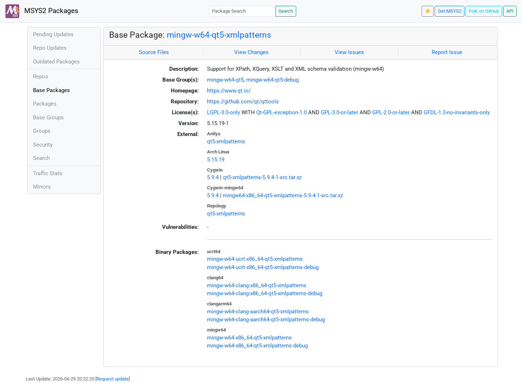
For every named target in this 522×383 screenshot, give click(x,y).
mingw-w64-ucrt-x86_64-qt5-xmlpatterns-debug (263, 267)
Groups (41, 131)
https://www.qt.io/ (229, 90)
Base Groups (48, 117)
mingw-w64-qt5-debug (272, 80)
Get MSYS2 (449, 11)
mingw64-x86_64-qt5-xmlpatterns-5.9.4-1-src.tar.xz (283, 195)
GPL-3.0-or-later (339, 112)
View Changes (251, 52)
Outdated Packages (56, 61)
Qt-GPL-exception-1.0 (281, 112)
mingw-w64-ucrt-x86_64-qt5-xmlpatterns (255, 259)
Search (285, 11)
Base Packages (51, 90)
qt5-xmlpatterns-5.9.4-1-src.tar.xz (262, 177)
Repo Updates (50, 48)
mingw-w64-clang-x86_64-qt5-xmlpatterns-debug (264, 293)
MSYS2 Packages (41, 11)
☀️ (428, 11)
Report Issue (447, 52)
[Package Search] (242, 11)
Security (43, 144)
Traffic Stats (47, 173)
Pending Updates (53, 34)
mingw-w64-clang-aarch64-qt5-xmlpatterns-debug (266, 319)
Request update (112, 379)
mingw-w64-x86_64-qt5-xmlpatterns (249, 337)
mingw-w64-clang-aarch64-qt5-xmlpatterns (258, 311)
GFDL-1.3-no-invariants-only (457, 112)
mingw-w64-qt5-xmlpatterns (219, 35)
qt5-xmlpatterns (226, 141)
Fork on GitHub (484, 11)
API (510, 11)
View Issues (349, 52)
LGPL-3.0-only (223, 112)
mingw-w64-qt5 (225, 80)
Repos (40, 76)
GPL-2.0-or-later (391, 112)
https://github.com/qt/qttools (243, 101)
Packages (45, 103)
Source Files (154, 52)
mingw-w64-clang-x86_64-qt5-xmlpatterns (256, 285)
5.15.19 (215, 159)
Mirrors (42, 187)
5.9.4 (213, 177)
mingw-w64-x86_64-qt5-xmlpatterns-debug (257, 345)
